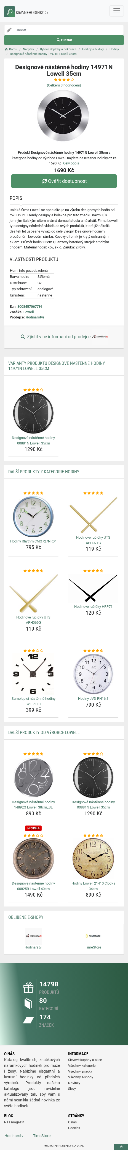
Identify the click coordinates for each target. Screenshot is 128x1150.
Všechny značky (80, 1071)
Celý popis (71, 163)
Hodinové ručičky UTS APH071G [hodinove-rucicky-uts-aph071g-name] (93, 540)
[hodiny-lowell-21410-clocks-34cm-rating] (93, 835)
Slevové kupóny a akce (85, 1060)
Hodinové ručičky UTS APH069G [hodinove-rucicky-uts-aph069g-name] (33, 620)
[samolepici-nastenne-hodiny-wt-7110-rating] (33, 651)
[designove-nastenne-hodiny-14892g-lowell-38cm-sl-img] (33, 777)
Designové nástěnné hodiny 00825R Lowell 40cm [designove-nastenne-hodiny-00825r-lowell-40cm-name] (33, 886)
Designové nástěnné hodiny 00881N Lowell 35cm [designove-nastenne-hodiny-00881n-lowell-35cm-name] (33, 440)
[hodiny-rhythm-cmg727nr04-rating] (33, 493)
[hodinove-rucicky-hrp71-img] (93, 588)
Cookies (74, 1128)
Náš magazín (14, 1122)
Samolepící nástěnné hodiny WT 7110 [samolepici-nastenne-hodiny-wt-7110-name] (33, 701)
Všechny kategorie (81, 1066)
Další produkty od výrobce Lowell (44, 732)
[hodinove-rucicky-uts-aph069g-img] (33, 593)
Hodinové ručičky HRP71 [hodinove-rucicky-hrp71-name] (93, 607)
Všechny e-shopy (80, 1077)
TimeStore (41, 1136)
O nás (72, 1122)
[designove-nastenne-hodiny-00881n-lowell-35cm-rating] (33, 390)
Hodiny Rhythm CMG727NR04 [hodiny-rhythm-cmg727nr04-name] (33, 541)
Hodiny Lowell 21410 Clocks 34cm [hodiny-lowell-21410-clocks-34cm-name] (93, 886)
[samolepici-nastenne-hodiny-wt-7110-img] (33, 674)
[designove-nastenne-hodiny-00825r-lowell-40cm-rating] (33, 835)
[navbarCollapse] (117, 10)
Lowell (28, 312)
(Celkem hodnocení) (64, 85)
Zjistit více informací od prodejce (64, 337)
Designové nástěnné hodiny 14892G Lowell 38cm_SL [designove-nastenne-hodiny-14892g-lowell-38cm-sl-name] (33, 805)
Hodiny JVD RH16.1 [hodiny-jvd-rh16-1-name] (93, 698)
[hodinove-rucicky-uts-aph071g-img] (93, 514)
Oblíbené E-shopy (25, 917)
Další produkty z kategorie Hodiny (43, 471)
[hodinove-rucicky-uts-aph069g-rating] (33, 571)
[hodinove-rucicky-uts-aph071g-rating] (93, 493)
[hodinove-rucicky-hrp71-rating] (93, 571)
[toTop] (121, 1147)
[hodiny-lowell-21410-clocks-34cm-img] (93, 858)
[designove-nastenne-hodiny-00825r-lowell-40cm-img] (33, 858)
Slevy (72, 1089)
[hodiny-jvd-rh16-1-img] (93, 674)
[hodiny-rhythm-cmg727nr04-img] (33, 516)
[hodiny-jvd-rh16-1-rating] (93, 651)
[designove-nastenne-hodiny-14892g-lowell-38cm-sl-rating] (33, 754)
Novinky (74, 1083)
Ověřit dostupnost (64, 181)
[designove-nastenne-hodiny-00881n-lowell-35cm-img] (33, 413)
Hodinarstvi (35, 317)
